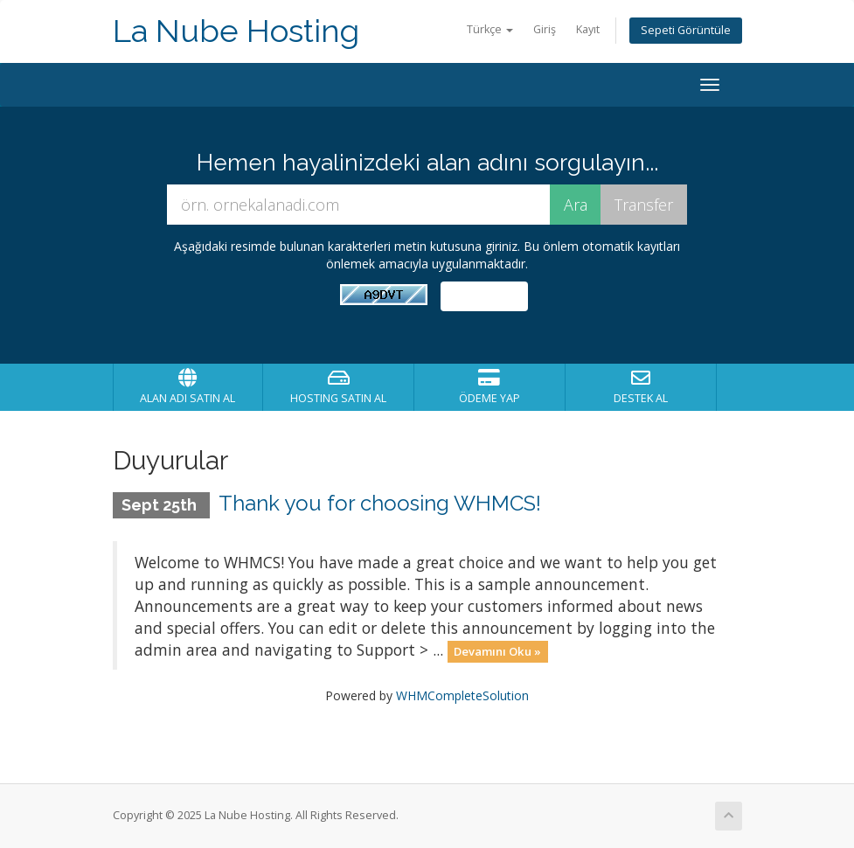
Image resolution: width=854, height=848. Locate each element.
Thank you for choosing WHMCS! (380, 503)
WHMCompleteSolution (462, 695)
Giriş (544, 29)
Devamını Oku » (497, 651)
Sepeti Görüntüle (686, 30)
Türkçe (490, 29)
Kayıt (588, 29)
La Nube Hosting (236, 31)
